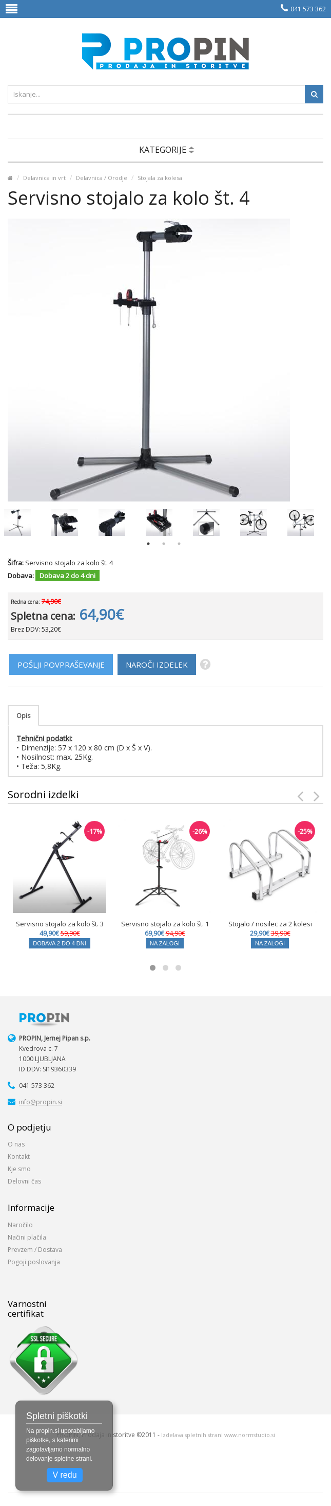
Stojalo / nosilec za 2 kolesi (270, 923)
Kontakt (19, 1156)
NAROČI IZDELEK (157, 664)
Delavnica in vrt (44, 178)
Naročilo (20, 1225)
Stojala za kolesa (160, 178)
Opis (23, 715)
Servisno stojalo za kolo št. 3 (60, 923)
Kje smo (19, 1168)
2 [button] (164, 544)
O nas (16, 1144)
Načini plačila (27, 1237)
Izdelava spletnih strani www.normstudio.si (218, 1435)
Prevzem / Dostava (35, 1249)
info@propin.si (40, 1102)
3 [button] (179, 544)
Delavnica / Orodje (101, 178)
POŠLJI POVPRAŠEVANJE (61, 664)
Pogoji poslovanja (34, 1262)
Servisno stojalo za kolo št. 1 (165, 923)
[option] (17, 522)
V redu (64, 1475)
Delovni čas (24, 1181)
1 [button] (148, 544)
